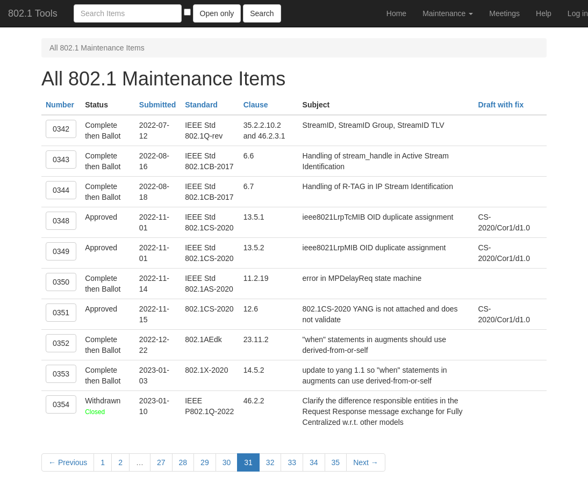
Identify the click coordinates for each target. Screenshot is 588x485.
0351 (61, 312)
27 (161, 462)
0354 (61, 404)
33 (292, 462)
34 (314, 462)
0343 (61, 159)
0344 (61, 190)
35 (336, 462)
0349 (61, 251)
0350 (61, 282)
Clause (255, 104)
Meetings (504, 13)
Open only (217, 13)
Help (543, 13)
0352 (61, 343)
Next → (365, 462)
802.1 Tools (33, 13)
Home (396, 13)
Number (60, 104)
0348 (61, 220)
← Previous (67, 462)
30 (227, 462)
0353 (61, 374)
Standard (201, 104)
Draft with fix (501, 104)
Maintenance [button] (447, 13)
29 (204, 462)
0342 (61, 129)
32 (270, 462)
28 (183, 462)
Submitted (157, 104)
